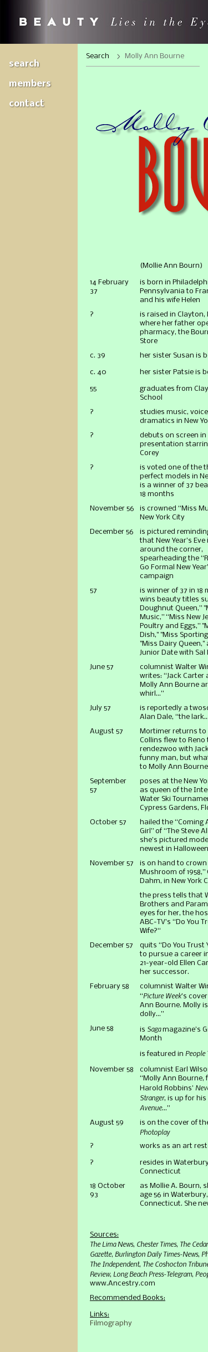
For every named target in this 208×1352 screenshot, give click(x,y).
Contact (26, 104)
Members (30, 84)
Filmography (111, 1323)
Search (24, 64)
